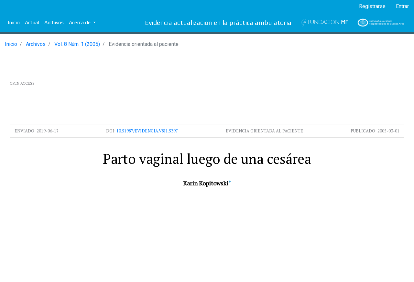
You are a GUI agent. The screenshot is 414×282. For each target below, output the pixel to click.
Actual (32, 22)
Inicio (14, 22)
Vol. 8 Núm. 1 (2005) (77, 44)
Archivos (54, 22)
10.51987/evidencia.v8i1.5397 (147, 131)
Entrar (402, 6)
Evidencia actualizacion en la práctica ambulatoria (218, 22)
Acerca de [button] (80, 22)
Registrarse (372, 6)
